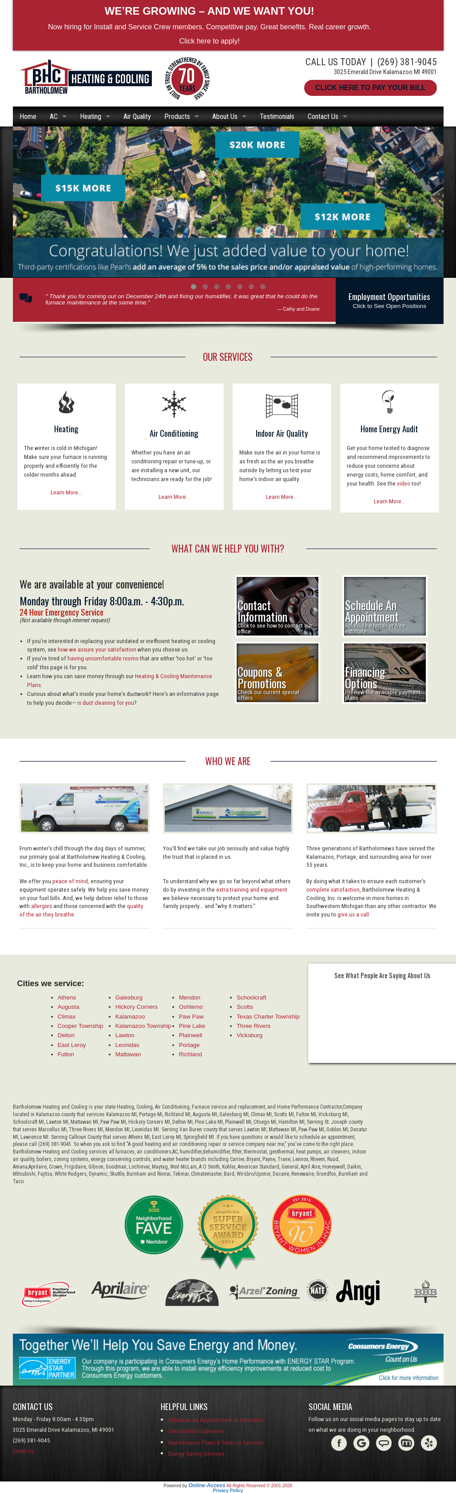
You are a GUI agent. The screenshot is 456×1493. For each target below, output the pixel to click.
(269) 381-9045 (407, 61)
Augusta (68, 1006)
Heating (90, 116)
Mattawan (128, 1054)
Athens (67, 997)
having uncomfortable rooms (103, 658)
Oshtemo (191, 1006)
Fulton (66, 1054)
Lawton (125, 1035)
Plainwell (190, 1035)
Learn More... (66, 492)
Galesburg (129, 997)
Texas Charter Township (268, 1016)
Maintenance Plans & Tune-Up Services (215, 1442)
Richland (190, 1054)
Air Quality (137, 116)
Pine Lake (192, 1026)
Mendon (189, 997)
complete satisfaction (333, 889)
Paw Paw (191, 1016)
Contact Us (323, 116)
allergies (41, 906)
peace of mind (70, 881)
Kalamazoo (130, 1016)
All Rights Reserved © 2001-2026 (259, 1485)
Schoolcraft (251, 997)
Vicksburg (249, 1035)
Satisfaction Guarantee (196, 1431)
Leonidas (127, 1045)
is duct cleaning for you (105, 702)
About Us (225, 116)
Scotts (245, 1006)
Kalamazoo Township (143, 1026)
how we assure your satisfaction (97, 649)
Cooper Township (80, 1026)
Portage (189, 1045)
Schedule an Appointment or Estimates (216, 1420)
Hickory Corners (136, 1006)
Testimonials (277, 116)
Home (28, 116)
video (403, 483)
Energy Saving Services (196, 1453)
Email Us (23, 1451)
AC (54, 116)
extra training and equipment (251, 889)
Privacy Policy (228, 1490)
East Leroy (72, 1045)
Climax (67, 1016)
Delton (66, 1035)
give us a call (353, 914)
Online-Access (206, 1485)
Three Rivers (253, 1026)
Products (177, 116)
